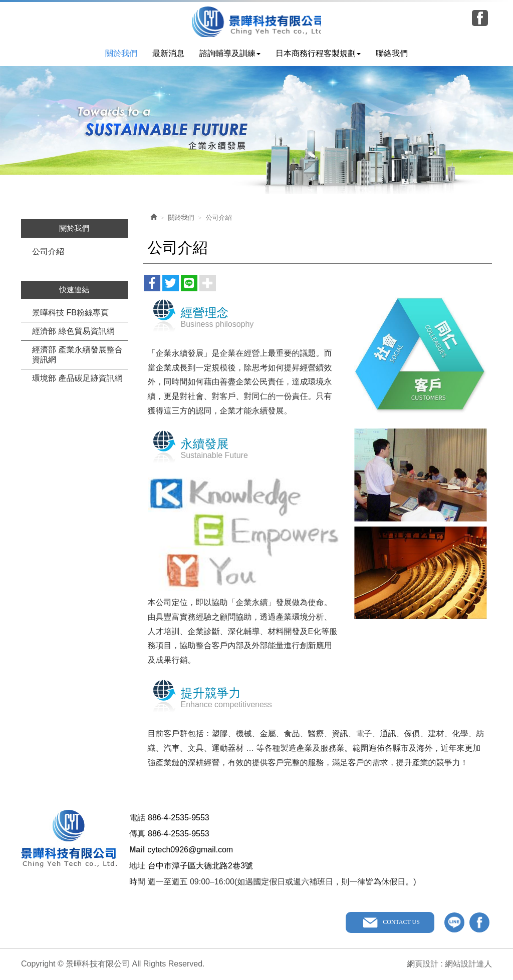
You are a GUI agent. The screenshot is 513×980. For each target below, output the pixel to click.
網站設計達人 (468, 963)
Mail (137, 850)
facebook (479, 923)
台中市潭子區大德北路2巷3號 (200, 866)
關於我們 (181, 218)
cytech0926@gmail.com (190, 850)
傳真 (137, 834)
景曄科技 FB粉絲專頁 (70, 313)
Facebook (480, 18)
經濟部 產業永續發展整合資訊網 (77, 355)
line (454, 923)
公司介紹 (48, 252)
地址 (137, 866)
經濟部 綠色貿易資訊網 (73, 331)
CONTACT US (400, 922)
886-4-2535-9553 (178, 818)
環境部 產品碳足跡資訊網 (77, 378)
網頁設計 (421, 963)
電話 (137, 818)
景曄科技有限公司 (256, 22)
